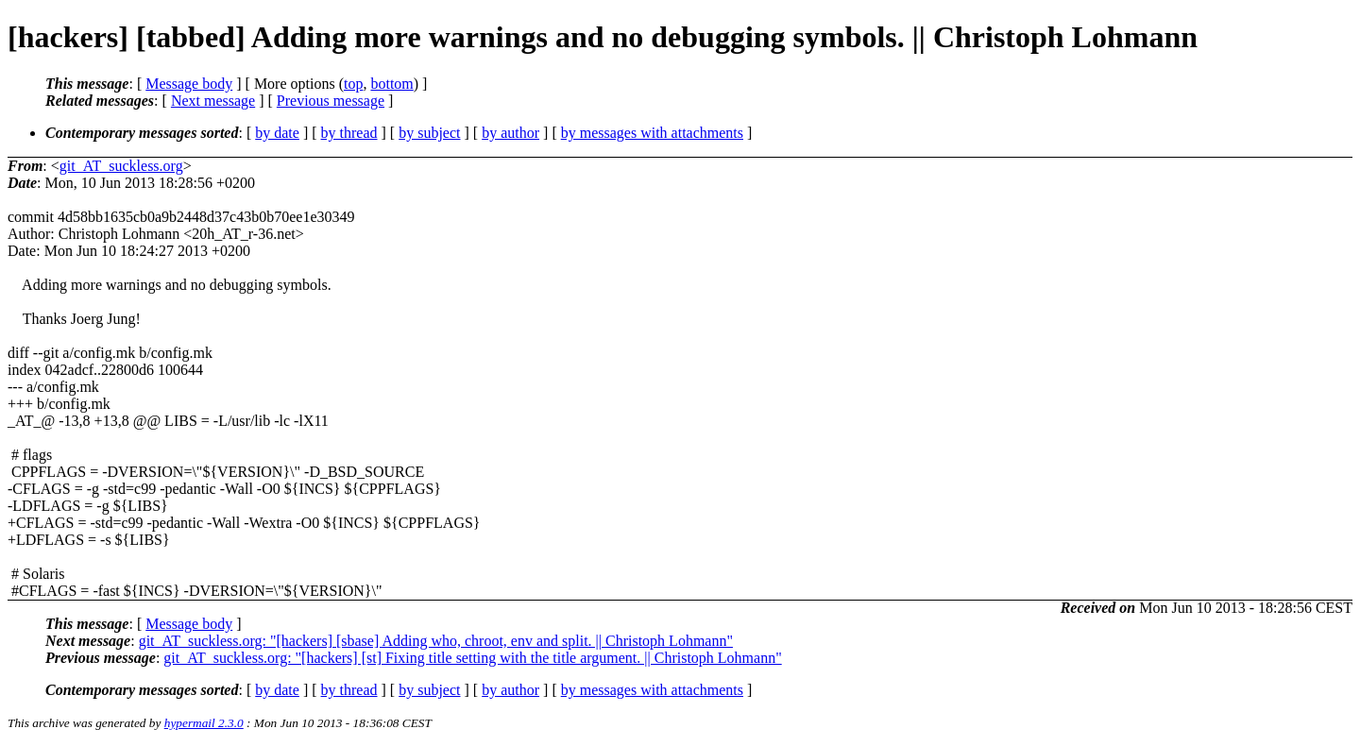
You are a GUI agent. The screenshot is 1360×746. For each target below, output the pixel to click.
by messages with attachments (652, 133)
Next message (213, 101)
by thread (349, 133)
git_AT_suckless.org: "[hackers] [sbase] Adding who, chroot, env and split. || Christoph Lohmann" (436, 641)
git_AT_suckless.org (121, 166)
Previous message (330, 101)
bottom (391, 84)
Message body (188, 84)
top (353, 84)
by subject (429, 133)
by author (510, 133)
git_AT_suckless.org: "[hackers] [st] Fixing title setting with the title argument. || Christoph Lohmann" (472, 658)
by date (277, 133)
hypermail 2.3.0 (204, 723)
